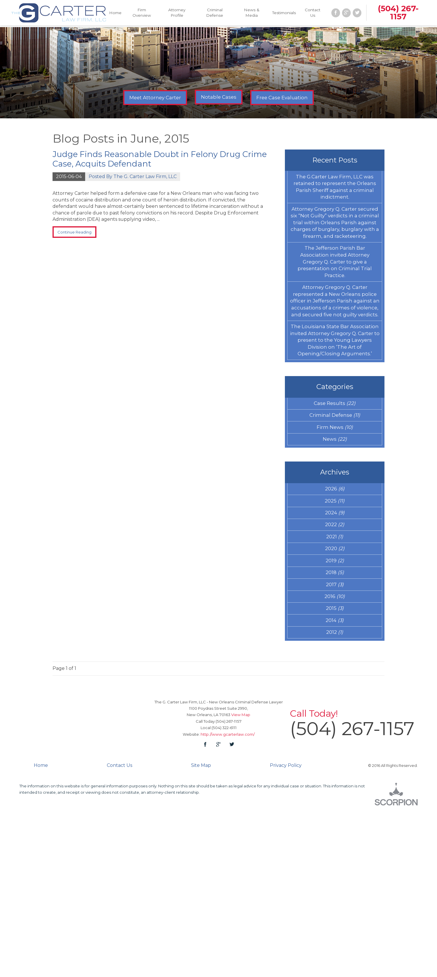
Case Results (335, 519)
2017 (334, 739)
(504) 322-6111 (224, 897)
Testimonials (283, 13)
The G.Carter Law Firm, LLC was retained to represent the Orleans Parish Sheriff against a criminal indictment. (334, 196)
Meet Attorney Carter (155, 97)
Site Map (201, 935)
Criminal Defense (214, 13)
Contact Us (312, 13)
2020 (334, 694)
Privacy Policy (286, 935)
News (335, 565)
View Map (240, 884)
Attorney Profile (177, 13)
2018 (334, 724)
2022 (334, 663)
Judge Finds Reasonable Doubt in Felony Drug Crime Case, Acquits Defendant (160, 159)
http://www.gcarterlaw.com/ (228, 904)
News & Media (251, 13)
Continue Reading (81, 234)
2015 (334, 770)
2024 (334, 648)
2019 (334, 709)
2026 (334, 617)
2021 (335, 678)
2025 (335, 633)
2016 (335, 755)
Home (116, 13)
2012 (335, 800)
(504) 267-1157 (396, 13)
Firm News (334, 549)
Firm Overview (142, 13)
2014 (334, 785)
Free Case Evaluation (282, 97)
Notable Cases (218, 97)
